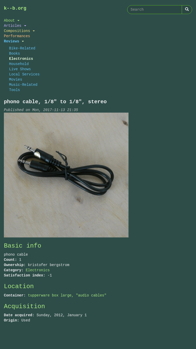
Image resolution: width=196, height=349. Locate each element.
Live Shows (20, 69)
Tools (14, 89)
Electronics (21, 58)
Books (14, 53)
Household (19, 63)
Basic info (22, 246)
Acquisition (24, 306)
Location (19, 286)
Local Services (24, 74)
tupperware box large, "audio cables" (67, 295)
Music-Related (23, 84)
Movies (15, 79)
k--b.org (15, 8)
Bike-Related (22, 48)
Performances (17, 36)
